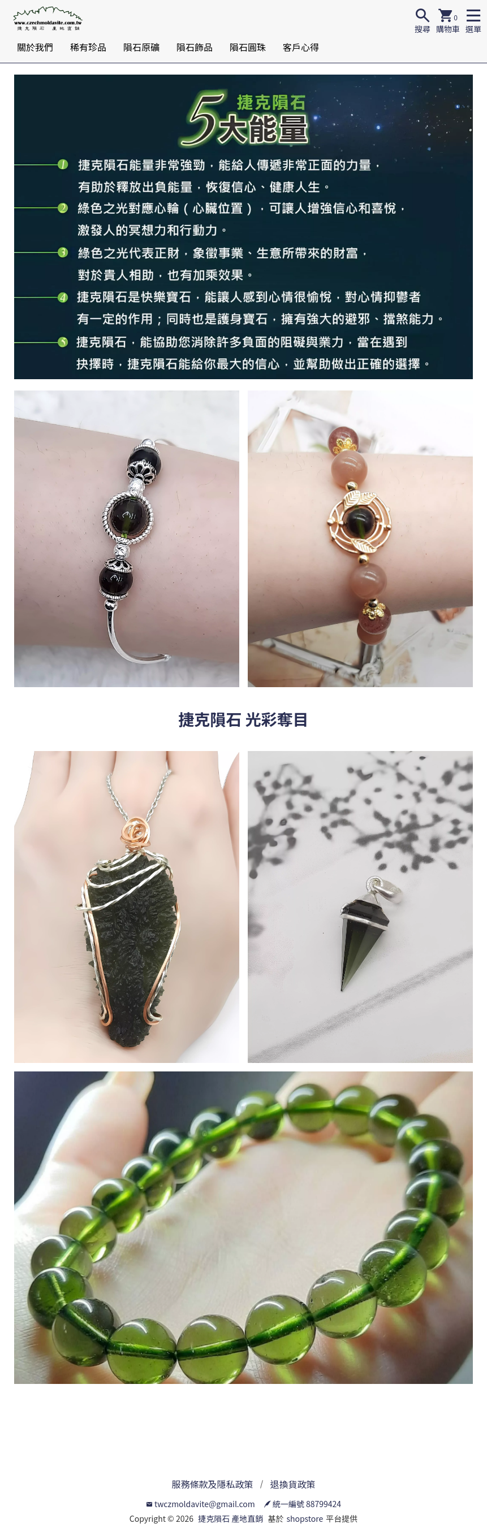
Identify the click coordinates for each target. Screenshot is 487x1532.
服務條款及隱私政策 (212, 1484)
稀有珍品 (88, 47)
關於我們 (35, 47)
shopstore (304, 1518)
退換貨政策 (293, 1484)
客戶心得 (301, 47)
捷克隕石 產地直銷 (230, 1518)
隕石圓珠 (248, 47)
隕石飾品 (194, 47)
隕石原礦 (141, 47)
